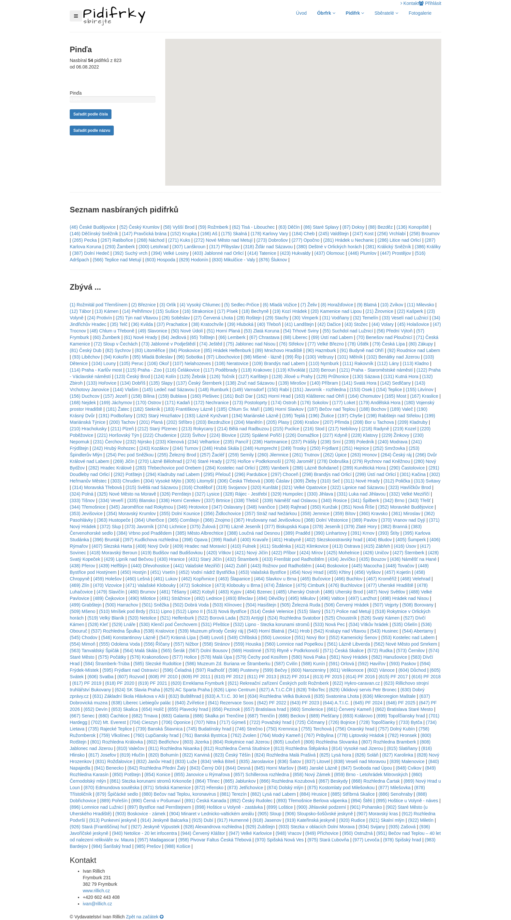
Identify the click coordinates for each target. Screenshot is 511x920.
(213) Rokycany (197, 428)
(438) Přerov (82, 565)
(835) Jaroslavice (256, 761)
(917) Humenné (233, 820)
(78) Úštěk (358, 343)
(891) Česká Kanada (205, 800)
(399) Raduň (224, 539)
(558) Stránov (216, 644)
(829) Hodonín (193, 259)
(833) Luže (186, 761)
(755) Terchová (317, 728)
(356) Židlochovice (222, 513)
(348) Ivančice (260, 507)
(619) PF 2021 (152, 683)
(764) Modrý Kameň (280, 735)
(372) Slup (110, 526)
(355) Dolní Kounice (180, 513)
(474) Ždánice (278, 585)
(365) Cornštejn (183, 520)
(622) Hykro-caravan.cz (356, 683)
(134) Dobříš (132, 383)
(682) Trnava (144, 715)
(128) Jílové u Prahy (292, 376)
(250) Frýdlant (324, 448)
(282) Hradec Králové (110, 467)
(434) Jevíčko (341, 559)
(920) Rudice (352, 820)
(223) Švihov (193, 435)
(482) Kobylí (202, 591)
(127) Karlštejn (253, 376)
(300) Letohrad (153, 246)
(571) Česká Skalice (343, 650)
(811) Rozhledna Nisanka (174, 748)
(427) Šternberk (408, 552)
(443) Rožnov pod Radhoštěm (281, 565)
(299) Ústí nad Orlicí (375, 474)
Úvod (301, 13)
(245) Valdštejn (333, 233)
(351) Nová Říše (357, 507)
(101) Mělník (350, 357)
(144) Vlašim (126, 389)
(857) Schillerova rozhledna (261, 774)
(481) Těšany (173, 591)
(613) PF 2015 (327, 676)
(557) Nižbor (185, 644)
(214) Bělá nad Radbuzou (243, 428)
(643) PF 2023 (304, 702)
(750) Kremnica (282, 728)
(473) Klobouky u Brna (237, 585)
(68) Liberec (295, 337)
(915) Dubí (202, 820)
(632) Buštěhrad (184, 696)
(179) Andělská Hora (380, 402)
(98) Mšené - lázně (262, 357)
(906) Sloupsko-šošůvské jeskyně (319, 813)
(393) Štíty (388, 533)
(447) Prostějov (395, 253)
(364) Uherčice (149, 520)
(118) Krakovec (256, 370)
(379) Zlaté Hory (360, 526)
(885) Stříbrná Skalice (353, 794)
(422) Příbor (283, 552)
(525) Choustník (340, 618)
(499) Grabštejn (85, 604)
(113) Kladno (416, 363)
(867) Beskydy (332, 781)
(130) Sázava (366, 376)
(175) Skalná (234, 233)
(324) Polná (81, 494)
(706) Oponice (176, 722)
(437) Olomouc (329, 253)
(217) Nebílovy (343, 428)
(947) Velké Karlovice (250, 833)
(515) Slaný (309, 611)
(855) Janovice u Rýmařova (202, 774)
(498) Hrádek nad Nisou (404, 598)
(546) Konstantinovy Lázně (128, 637)
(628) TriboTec (310, 689)
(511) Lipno (160, 611)
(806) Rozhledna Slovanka (331, 741)
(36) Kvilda (142, 324)
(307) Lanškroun (188, 246)
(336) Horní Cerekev (179, 500)
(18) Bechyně (255, 311)
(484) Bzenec (258, 591)
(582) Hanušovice (389, 657)
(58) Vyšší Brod (179, 227)
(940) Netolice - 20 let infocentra (144, 833)
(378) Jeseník (326, 526)
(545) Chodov (83, 637)
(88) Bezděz (380, 227)
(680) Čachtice (113, 715)
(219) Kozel (404, 428)
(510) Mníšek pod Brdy (122, 611)
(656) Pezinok (226, 709)
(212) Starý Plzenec (158, 428)
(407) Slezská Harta (112, 546)
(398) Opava (195, 539)
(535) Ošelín (404, 624)
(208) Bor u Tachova (373, 422)
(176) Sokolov (314, 402)
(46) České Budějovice (93, 227)
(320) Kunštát (264, 487)
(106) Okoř (158, 363)
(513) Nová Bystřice (226, 611)
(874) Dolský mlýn (285, 787)
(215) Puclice (286, 428)
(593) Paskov (402, 663)
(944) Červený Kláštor (203, 833)
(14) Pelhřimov (137, 311)
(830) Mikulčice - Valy (233, 259)
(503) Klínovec (227, 604)
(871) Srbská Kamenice (167, 787)
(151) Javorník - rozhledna (319, 389)
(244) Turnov (185, 448)
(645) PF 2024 (368, 702)
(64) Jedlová (173, 337)
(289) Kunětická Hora (364, 467)
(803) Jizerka (195, 741)
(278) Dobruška (333, 461)
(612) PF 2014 (294, 676)
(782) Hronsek (402, 735)
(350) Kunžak (323, 507)
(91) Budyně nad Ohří (362, 350)
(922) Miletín (420, 820)
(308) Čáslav (277, 480)
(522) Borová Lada (217, 618)
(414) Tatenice (261, 253)
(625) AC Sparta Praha (187, 689)
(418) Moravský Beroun (113, 552)
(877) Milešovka (394, 787)
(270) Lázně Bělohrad (160, 461)
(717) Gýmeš (232, 722)
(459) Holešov (107, 578)
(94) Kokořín (116, 357)
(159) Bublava (172, 396)
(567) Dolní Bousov (208, 650)
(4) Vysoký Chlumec (200, 304)
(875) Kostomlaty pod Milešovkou (340, 787)
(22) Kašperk (410, 311)
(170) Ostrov (148, 402)
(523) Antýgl (251, 618)
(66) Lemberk (231, 337)
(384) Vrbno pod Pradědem (144, 533)
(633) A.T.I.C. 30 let (224, 696)
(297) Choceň (285, 474)
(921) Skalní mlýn (386, 820)
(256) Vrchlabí (391, 233)
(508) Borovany (417, 604)
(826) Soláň (366, 755)
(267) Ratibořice (116, 240)
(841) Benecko (109, 768)
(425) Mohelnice (343, 552)
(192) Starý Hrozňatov (158, 415)
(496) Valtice (332, 598)
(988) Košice (177, 846)
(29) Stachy (277, 317)
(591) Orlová (341, 663)
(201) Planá (151, 422)
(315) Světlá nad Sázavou (151, 487)
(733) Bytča (410, 722)
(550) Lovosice (276, 637)
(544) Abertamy (417, 631)
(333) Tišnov (82, 500)
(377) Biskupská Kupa (286, 526)
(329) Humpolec (287, 494)
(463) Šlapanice (234, 578)
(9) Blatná (367, 304)
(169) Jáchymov (116, 402)
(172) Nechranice (211, 402)
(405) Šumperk (411, 539)
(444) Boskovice (331, 565)
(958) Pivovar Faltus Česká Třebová (214, 839)
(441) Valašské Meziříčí (197, 565)
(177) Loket (343, 402)
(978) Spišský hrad (402, 839)
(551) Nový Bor (310, 637)
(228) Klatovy (364, 435)
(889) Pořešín (113, 800)
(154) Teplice (389, 389)
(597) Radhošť (210, 670)
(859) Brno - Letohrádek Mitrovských (371, 774)
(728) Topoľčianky (377, 722)
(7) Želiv (308, 304)
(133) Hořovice (101, 383)
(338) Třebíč (246, 500)
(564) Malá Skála (140, 650)
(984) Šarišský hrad (111, 846)
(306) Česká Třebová (238, 480)
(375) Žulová (203, 526)
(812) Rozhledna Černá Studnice (236, 748)
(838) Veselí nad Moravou (360, 761)
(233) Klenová (169, 441)
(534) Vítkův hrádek (368, 624)
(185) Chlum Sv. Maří (237, 409)
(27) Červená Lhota (213, 317)
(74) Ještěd (210, 343)
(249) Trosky (293, 448)
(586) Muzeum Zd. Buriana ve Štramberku (227, 663)
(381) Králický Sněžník (388, 246)
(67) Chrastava (264, 337)
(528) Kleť (98, 624)
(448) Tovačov (400, 565)
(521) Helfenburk (177, 618)
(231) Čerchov (107, 441)
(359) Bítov (344, 513)
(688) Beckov (292, 715)
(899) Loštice (280, 807)
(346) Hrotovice (192, 507)
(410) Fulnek (243, 546)
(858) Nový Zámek (311, 774)
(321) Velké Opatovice (304, 487)
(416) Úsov (405, 546)
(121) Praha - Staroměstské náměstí (376, 370)
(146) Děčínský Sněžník (94, 233)
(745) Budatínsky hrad (208, 728)
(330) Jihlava (320, 494)
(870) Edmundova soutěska (111, 787)
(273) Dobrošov (272, 240)
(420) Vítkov (219, 552)
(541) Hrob (299, 631)
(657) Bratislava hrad (265, 709)
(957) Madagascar (156, 839)
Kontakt (410, 3)
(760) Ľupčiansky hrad (156, 735)
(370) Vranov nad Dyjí (403, 520)
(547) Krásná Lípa (177, 637)
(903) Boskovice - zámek (140, 813)
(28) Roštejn (249, 317)
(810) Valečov (130, 748)
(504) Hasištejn (261, 604)
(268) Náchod (150, 240)
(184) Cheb (303, 233)
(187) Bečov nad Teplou (331, 409)
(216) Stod (313, 428)
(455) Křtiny (339, 572)
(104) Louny (104, 363)
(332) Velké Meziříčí (409, 494)
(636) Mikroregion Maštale (389, 696)
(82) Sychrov (118, 350)
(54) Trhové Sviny (301, 330)
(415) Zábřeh (377, 546)
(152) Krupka (183, 233)
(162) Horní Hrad (273, 396)
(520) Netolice (142, 618)
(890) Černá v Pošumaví (156, 800)
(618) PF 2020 (119, 683)
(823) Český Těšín (232, 755)
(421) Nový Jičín (251, 552)
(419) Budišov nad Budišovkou (172, 552)
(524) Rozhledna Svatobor (293, 618)
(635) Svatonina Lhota (336, 696)
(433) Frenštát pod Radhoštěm (293, 559)
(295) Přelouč (217, 474)
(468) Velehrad (416, 578)
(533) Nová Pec (329, 624)
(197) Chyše (350, 415)
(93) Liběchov (86, 357)
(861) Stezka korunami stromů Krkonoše (151, 781)
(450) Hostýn (133, 572)
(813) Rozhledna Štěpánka (300, 748)
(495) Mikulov (302, 598)
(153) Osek (361, 389)
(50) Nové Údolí (187, 330)
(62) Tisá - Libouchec (253, 227)
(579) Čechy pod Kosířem (262, 657)
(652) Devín (96, 709)
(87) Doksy (354, 227)
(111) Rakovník (358, 363)
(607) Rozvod (131, 676)
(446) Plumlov (362, 253)
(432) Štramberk (242, 559)
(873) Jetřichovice (245, 787)
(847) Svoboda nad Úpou (366, 768)
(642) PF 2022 (271, 702)
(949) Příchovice (322, 833)
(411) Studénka (275, 546)
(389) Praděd (297, 533)
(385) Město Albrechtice (199, 533)
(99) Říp (293, 357)
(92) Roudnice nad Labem (413, 350)
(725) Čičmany (310, 722)
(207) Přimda (336, 422)
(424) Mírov (311, 552)
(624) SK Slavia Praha (137, 689)
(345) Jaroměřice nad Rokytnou (141, 507)
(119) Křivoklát (290, 370)
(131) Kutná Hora (400, 376)
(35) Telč (118, 324)
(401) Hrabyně (286, 539)
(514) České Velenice (272, 611)
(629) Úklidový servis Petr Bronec (363, 689)
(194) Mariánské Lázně (255, 415)
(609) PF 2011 (196, 676)
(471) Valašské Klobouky (150, 585)
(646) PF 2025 (401, 702)
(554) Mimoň (82, 644)
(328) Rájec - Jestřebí (245, 494)
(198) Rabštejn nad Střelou (393, 415)
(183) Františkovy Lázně (188, 409)
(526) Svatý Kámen (380, 618)
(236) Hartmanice (269, 441)
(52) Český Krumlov (139, 227)
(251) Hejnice (355, 448)
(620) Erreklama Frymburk (197, 683)
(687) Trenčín (261, 715)
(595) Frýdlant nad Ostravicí (130, 670)
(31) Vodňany (335, 317)
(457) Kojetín (398, 572)
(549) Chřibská (242, 637)
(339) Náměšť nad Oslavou (289, 500)
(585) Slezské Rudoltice (157, 663)
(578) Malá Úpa (216, 657)
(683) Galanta (175, 715)
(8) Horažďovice (337, 304)
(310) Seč (330, 480)
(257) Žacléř (212, 454)
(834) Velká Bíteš (217, 761)
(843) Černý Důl (205, 768)
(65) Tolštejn (202, 337)
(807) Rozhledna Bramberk (388, 741)
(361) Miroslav (405, 513)
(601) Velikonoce (346, 670)
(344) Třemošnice (87, 507)
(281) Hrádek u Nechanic (348, 240)
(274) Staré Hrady (204, 461)
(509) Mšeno (82, 611)
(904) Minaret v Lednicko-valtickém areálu (211, 813)
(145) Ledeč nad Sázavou (168, 389)
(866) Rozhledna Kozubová (287, 781)
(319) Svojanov (231, 487)
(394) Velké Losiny (170, 253)
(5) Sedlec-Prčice (241, 304)
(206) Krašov (306, 422)
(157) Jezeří (115, 396)
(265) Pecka (84, 240)
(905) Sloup (269, 813)
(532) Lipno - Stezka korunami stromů (271, 624)
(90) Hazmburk (321, 350)
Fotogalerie (420, 13)
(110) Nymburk (324, 363)
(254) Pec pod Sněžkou (129, 454)
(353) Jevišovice (86, 513)
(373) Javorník (138, 526)
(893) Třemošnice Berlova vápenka (311, 800)
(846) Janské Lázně (317, 768)
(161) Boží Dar (238, 396)
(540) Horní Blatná (265, 631)
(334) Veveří (110, 500)
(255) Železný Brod (176, 454)
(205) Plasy (277, 422)
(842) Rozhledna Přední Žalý (156, 768)
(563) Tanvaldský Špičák (94, 650)
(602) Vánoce (381, 670)
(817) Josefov (102, 755)
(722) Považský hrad (270, 722)
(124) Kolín (165, 376)
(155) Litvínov (419, 389)
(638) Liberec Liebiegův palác (141, 702)
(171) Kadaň (177, 402)
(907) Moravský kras (377, 813)
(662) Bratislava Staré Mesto (404, 709)
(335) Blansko (141, 500)
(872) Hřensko (209, 787)
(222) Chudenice (160, 435)
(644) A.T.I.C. (336, 702)
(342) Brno (393, 500)
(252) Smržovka (389, 448)
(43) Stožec (356, 324)
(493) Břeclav (239, 598)
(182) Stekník (146, 409)
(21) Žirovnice (379, 311)
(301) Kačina (413, 474)
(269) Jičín (123, 461)
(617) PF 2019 (87, 683)
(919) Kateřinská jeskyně (310, 820)
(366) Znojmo (216, 520)
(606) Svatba (100, 676)
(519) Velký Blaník (105, 618)
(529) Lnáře (123, 624)
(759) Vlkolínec (114, 735)
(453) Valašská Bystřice (262, 572)
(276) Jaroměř (299, 461)
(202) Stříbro (179, 422)
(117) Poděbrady (220, 370)
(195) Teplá (293, 415)
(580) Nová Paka (308, 657)
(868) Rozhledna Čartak (375, 781)
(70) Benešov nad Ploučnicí (384, 337)
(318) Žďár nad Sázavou (268, 246)
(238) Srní (330, 441)
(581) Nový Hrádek (348, 657)
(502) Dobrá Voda (191, 604)
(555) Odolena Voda (119, 644)
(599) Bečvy (275, 670)
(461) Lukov (165, 578)
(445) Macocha (367, 565)
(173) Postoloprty (249, 402)
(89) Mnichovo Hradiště (278, 350)
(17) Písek (227, 311)
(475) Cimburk (310, 585)
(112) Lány (388, 363)
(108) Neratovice (232, 363)
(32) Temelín (365, 317)
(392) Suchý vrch (130, 253)
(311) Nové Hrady (362, 480)
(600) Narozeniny (308, 670)
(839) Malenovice (406, 761)
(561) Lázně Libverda (348, 644)
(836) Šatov (289, 761)
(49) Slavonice (153, 330)
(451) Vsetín (162, 572)
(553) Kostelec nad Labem (407, 637)
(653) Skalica (124, 709)
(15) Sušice (167, 311)
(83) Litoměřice (150, 350)
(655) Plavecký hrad (188, 709)
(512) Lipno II (189, 611)
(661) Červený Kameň (349, 709)
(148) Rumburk (213, 389)
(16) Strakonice (197, 311)
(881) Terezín (233, 794)
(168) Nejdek (83, 402)
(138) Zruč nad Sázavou (250, 383)
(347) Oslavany (227, 507)
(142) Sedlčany (395, 383)
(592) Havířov (372, 663)
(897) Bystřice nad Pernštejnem (159, 807)
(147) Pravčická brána (144, 233)
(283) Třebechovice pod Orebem (168, 467)
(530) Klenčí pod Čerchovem (168, 624)
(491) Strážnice (174, 598)
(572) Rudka (379, 650)
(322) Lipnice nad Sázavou (357, 487)
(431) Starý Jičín (205, 559)
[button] (275, 145)
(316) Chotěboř (197, 487)
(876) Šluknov (273, 259)
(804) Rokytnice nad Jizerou (241, 741)
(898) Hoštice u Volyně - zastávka (229, 807)
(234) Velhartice (204, 441)
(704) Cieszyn (144, 722)
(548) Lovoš (211, 637)
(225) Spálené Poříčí (261, 435)
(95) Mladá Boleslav (152, 357)
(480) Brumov (142, 591)
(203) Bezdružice (213, 422)
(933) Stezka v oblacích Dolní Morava (317, 826)
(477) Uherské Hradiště (390, 585)
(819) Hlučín (132, 755)
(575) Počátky (112, 657)
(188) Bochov (372, 409)
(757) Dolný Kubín (396, 728)
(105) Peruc (131, 363)
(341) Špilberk (365, 500)
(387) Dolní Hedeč (91, 253)
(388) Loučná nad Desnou (253, 533)
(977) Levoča (366, 839)
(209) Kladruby (413, 422)
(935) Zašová (402, 826)
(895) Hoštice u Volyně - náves (407, 800)
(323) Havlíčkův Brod (409, 487)
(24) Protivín (99, 317)
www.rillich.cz (96, 890)
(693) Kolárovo (357, 715)
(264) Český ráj (396, 454)
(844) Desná (238, 768)
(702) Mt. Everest (108, 722)
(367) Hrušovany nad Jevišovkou (267, 520)
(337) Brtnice (217, 500)
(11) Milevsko (420, 304)
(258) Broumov (424, 233)
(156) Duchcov (84, 396)
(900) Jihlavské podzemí (321, 807)
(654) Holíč (152, 709)
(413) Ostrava (346, 546)
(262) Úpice (334, 454)
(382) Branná (394, 526)
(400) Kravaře (254, 539)
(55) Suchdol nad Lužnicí (348, 330)
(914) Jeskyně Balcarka (164, 820)
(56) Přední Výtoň (395, 330)
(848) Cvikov (408, 768)
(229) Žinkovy (395, 435)
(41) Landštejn (299, 324)
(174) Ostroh (284, 402)
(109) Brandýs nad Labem (278, 363)
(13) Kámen (107, 311)
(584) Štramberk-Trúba (106, 663)
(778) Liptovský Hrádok (360, 735)
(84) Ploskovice (184, 350)
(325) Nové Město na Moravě (126, 494)
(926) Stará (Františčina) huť (98, 826)
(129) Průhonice (332, 376)
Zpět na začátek (145, 916)
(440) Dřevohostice (150, 565)
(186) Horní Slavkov (283, 409)
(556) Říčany (157, 644)
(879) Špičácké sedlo (116, 794)
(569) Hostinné (246, 650)
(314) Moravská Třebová (97, 487)
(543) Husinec (384, 631)
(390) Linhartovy (330, 533)
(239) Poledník (359, 441)
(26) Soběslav (176, 317)
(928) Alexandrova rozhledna (212, 826)
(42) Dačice (329, 324)
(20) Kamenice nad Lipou (336, 311)
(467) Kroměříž (381, 578)
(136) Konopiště (413, 227)
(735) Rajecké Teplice (110, 728)
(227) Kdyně (334, 435)
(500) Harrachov (121, 604)
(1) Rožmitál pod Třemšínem (98, 304)
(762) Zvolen (243, 735)
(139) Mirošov (292, 383)
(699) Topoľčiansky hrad (400, 715)
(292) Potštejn (127, 474)
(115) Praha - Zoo (144, 370)
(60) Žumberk (106, 337)
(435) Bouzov (372, 559)
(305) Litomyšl (199, 480)
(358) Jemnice (314, 513)
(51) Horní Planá (223, 330)
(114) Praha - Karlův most (96, 370)
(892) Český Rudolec (251, 800)
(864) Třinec (207, 781)
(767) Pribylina (318, 735)
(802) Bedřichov (163, 741)
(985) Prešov (148, 846)
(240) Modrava (392, 441)
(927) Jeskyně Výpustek (155, 826)
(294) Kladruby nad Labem (173, 474)
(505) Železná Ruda (300, 604)
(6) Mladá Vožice (280, 304)
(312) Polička (397, 480)
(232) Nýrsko (138, 441)
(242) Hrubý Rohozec (114, 448)
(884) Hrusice (313, 794)
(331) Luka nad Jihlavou (361, 494)
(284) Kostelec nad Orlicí (230, 467)
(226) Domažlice (302, 435)
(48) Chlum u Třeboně (112, 330)
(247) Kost (363, 233)
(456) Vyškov (367, 572)
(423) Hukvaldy (295, 253)
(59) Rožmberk (213, 227)
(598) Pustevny (243, 670)
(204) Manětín (248, 422)
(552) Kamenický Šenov (353, 637)
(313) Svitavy (427, 480)
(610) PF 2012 (228, 676)
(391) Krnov (362, 533)
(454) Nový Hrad (306, 572)
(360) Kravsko (373, 513)
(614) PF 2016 (360, 676)
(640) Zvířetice (189, 702)
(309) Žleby (304, 480)
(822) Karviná (196, 755)
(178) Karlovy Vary (269, 233)
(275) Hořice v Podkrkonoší (253, 461)
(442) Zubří (235, 565)
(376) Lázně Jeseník (240, 526)
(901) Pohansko (366, 807)
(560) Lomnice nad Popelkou (294, 644)
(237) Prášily (304, 441)
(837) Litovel (317, 761)
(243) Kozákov (153, 448)
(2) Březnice (143, 304)
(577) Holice (184, 657)
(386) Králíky (428, 246)
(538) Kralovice (159, 631)
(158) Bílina (143, 396)
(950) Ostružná (357, 833)
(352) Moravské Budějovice (405, 507)
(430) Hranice (171, 559)
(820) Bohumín (163, 755)
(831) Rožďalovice (113, 761)
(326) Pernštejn (175, 494)
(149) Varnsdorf (248, 389)
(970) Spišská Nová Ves (279, 839)
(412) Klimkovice (311, 546)
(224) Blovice (223, 435)
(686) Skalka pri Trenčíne (218, 715)
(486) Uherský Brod (343, 591)
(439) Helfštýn (113, 565)
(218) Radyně (375, 428)
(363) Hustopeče (114, 520)
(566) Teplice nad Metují (117, 259)
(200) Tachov (122, 422)
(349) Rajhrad (293, 507)
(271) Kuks (179, 240)
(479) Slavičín (110, 591)
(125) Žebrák (193, 376)
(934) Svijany (371, 826)
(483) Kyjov (229, 591)
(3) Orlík (167, 304)
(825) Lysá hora (335, 755)
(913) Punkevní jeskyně (113, 820)
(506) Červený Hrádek (346, 604)
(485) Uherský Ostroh (298, 591)
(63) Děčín (288, 227)
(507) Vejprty (386, 604)
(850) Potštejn (126, 774)
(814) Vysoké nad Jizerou (357, 748)
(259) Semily (241, 454)
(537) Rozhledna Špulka (115, 631)
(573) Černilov (410, 650)
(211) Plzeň (122, 428)
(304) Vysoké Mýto (162, 480)
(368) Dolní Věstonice (326, 520)
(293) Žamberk (120, 246)
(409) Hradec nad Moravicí (200, 546)
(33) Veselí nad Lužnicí (405, 317)
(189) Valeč (401, 409)
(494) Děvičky (271, 598)
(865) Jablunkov (239, 781)
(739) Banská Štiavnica (159, 728)
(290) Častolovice (407, 467)
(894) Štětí (361, 800)
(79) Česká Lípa (388, 343)
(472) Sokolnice (195, 585)
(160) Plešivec (204, 396)
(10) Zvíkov (391, 304)
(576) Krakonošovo (149, 657)
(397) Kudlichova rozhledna (150, 539)
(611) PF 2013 (261, 676)
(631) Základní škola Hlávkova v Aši (129, 696)
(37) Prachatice (172, 324)
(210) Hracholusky (88, 428)
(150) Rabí (278, 389)
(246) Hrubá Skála (220, 448)
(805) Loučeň (286, 741)
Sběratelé (386, 13)
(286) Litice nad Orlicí (399, 240)
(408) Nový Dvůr (152, 546)
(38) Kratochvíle (207, 324)
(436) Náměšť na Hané (413, 559)
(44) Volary (383, 324)
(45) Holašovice (413, 324)
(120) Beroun (322, 370)
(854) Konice (157, 774)
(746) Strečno (249, 728)
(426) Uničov (376, 552)
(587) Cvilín (286, 663)
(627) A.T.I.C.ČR (275, 689)
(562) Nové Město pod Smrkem (405, 644)
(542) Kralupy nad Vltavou (340, 631)
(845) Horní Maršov (274, 768)
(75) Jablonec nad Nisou (250, 343)
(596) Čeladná (177, 670)
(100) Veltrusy (319, 357)
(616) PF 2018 (426, 676)
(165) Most (395, 396)
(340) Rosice (334, 500)
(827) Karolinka (397, 755)
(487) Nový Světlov (386, 591)
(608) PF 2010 (163, 676)
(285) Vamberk (274, 467)
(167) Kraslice (424, 396)
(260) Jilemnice (272, 454)
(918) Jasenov (267, 820)
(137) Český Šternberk (199, 383)
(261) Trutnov (305, 454)
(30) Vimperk (305, 317)
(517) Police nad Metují (347, 611)
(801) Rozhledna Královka (116, 741)
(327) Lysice (207, 494)
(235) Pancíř (235, 441)
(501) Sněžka (155, 604)
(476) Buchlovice (345, 585)
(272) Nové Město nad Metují (223, 240)
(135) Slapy (161, 383)
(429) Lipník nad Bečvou (128, 559)
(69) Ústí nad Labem (332, 337)
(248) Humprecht (260, 448)
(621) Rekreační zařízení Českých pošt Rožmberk (278, 683)
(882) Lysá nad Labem (273, 794)
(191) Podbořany (115, 415)
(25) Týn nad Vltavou (137, 317)
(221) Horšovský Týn (118, 435)
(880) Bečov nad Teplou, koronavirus (179, 794)
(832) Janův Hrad (153, 761)
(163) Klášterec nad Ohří (319, 396)
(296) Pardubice (251, 474)
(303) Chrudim (124, 480)
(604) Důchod (412, 670)
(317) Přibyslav (224, 246)
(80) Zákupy (421, 343)
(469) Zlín (79, 585)
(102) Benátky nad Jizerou (392, 357)
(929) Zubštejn (260, 826)
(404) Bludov (379, 539)
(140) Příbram (324, 383)
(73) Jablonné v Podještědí (168, 343)
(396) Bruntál (106, 539)
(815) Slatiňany (402, 748)
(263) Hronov (363, 454)
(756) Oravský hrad (354, 728)
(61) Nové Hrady (140, 337)
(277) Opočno (306, 240)
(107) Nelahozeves (192, 363)
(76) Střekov (291, 343)
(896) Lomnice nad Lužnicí (97, 807)
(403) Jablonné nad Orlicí (217, 253)
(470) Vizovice (107, 585)
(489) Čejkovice (108, 598)
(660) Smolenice (306, 709)
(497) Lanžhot (362, 598)
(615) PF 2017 (393, 676)
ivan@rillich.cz (97, 903)
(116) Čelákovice (183, 370)
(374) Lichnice (171, 526)
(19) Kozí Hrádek (289, 311)
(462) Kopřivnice (197, 578)
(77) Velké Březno (326, 343)
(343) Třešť (419, 500)
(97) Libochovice (223, 357)
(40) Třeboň (269, 324)
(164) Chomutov (364, 396)
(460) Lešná (137, 578)
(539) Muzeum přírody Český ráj (210, 631)
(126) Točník (222, 376)
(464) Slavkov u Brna (275, 578)
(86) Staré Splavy (321, 227)
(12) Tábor (80, 311)
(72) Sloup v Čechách (116, 343)
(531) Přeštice (215, 624)
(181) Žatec (117, 409)
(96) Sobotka (190, 357)
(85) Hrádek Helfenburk (227, 350)
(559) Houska (247, 644)
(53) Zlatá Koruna (261, 330)
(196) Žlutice (321, 415)
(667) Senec (82, 715)
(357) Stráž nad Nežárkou (271, 513)
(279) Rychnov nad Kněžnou (381, 461)
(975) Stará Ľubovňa (328, 839)
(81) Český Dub (85, 350)
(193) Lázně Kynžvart (206, 415)
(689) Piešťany (324, 715)
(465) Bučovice (315, 578)
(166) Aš (208, 233)
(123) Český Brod (132, 376)
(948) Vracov (289, 833)
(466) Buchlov (348, 578)
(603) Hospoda (160, 259)
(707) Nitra (205, 722)
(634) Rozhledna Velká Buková (279, 696)
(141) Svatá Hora (359, 383)
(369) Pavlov (364, 520)
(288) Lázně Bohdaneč (316, 467)
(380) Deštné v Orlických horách (329, 246)
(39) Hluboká (240, 324)
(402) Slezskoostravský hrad (333, 539)
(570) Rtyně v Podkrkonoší (292, 650)
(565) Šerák (173, 650)
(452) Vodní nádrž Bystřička (207, 572)
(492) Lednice (208, 598)
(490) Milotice (142, 598)
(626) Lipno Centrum (234, 689)
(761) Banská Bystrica (204, 735)
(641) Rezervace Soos (230, 702)
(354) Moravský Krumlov (131, 513)
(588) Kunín (313, 663)
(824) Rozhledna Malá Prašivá (284, 755)
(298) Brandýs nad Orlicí (327, 474)
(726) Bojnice (342, 722)
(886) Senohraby (395, 794)
